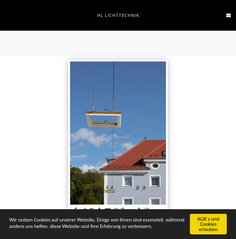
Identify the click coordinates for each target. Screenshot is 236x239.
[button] (7, 15)
